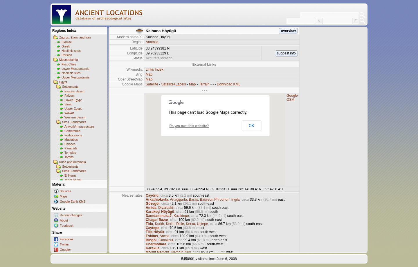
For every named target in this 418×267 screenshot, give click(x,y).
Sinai (67, 104)
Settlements (70, 86)
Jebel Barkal (73, 180)
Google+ (66, 249)
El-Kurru (70, 175)
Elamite (67, 42)
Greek (66, 46)
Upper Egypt (73, 108)
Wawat (69, 113)
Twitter (64, 244)
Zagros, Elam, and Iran (75, 37)
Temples (70, 152)
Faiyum (69, 95)
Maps (63, 196)
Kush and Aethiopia (72, 162)
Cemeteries (72, 131)
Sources (65, 191)
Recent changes (71, 215)
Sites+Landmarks (74, 122)
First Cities (69, 64)
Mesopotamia (68, 59)
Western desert (74, 117)
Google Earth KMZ (72, 201)
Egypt (63, 82)
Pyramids (70, 148)
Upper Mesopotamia (75, 77)
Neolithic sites (71, 50)
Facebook (66, 239)
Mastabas (71, 139)
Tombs (68, 157)
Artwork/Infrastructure (79, 126)
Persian (67, 55)
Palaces (69, 144)
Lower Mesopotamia (75, 68)
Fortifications (73, 135)
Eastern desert (74, 91)
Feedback (66, 225)
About (64, 220)
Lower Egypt (73, 100)
